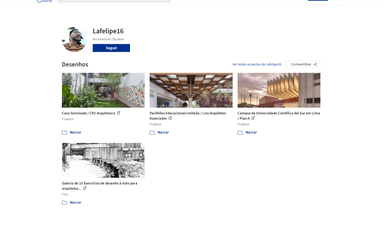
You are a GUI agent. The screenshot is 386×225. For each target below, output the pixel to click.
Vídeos (266, 7)
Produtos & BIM (225, 7)
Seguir (111, 48)
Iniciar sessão (293, 7)
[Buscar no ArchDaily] (118, 7)
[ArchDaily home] (44, 7)
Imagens (201, 7)
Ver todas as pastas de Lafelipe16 (256, 64)
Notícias (250, 7)
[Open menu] (342, 7)
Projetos (182, 7)
